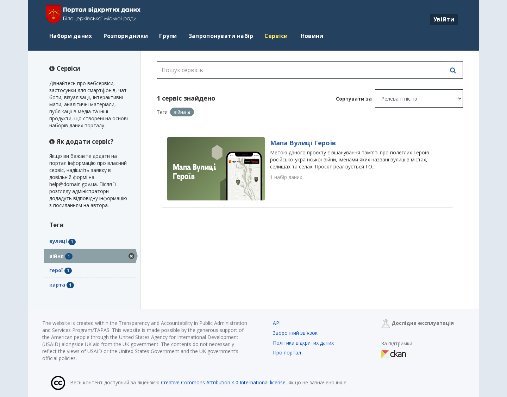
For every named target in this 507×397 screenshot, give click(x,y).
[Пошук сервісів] (300, 70)
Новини (311, 36)
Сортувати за (354, 98)
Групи (168, 36)
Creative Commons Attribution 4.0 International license (223, 382)
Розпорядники (126, 36)
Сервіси (276, 36)
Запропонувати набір (221, 36)
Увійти (443, 19)
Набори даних (70, 36)
